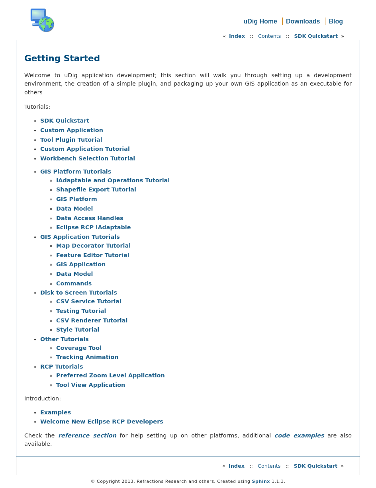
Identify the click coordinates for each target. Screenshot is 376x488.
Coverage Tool (79, 348)
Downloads (303, 21)
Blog (336, 21)
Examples (55, 412)
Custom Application (71, 130)
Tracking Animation (87, 357)
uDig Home (260, 21)
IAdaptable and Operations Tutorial (113, 180)
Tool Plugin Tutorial (71, 140)
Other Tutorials (64, 339)
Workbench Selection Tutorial (87, 158)
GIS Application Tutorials (80, 237)
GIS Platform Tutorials (75, 171)
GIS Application (81, 264)
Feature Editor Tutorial (92, 255)
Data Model (74, 208)
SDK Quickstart (316, 36)
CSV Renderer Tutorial (91, 320)
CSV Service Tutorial (88, 301)
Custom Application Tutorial (85, 149)
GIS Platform (76, 199)
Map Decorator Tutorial (93, 245)
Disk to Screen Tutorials (78, 292)
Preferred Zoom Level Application (110, 375)
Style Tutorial (77, 329)
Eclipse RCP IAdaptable (93, 227)
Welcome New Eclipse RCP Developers (101, 421)
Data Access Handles (89, 218)
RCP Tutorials (61, 366)
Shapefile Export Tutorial (96, 189)
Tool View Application (90, 385)
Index (237, 36)
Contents (269, 36)
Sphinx (261, 481)
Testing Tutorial (81, 311)
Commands (74, 283)
